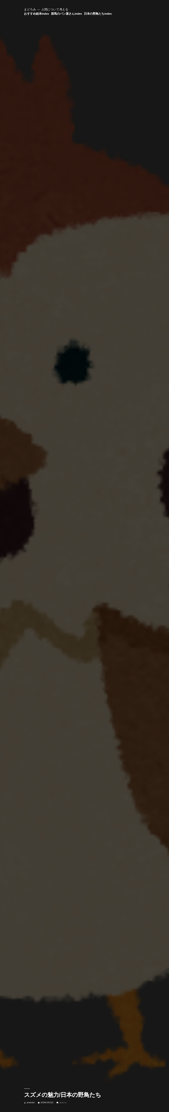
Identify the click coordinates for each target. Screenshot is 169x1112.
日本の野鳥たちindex (98, 13)
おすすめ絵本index (36, 13)
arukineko (31, 1103)
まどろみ (30, 9)
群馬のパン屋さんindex (66, 13)
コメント (63, 1103)
